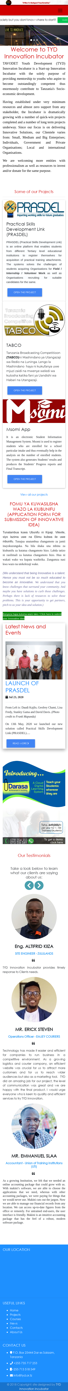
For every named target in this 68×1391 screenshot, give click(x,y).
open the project (25, 292)
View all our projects (34, 494)
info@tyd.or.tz (21, 1375)
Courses (15, 1319)
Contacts (16, 1328)
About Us (16, 1332)
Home (14, 1310)
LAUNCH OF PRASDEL (22, 686)
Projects (15, 1314)
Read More (21, 743)
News (13, 1323)
